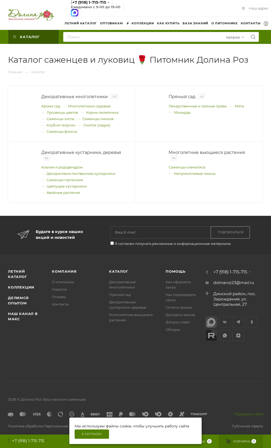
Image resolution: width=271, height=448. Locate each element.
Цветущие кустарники (67, 186)
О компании (63, 282)
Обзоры (173, 329)
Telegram (238, 322)
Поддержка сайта (248, 414)
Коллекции (21, 287)
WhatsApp (225, 335)
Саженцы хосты (60, 119)
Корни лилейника (102, 112)
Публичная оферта (247, 426)
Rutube (211, 335)
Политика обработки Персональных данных (45, 426)
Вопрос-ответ (178, 322)
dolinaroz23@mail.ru (233, 282)
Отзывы (59, 297)
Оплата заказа (179, 307)
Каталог (118, 271)
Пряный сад (120, 294)
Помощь (176, 271)
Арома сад (50, 106)
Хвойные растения (63, 192)
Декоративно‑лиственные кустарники (81, 173)
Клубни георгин (61, 125)
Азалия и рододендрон (62, 167)
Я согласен (92, 434)
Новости (59, 289)
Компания (64, 271)
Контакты (60, 304)
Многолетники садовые (89, 106)
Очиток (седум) (96, 125)
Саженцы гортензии (65, 180)
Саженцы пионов (98, 119)
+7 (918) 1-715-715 (230, 272)
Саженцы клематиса (187, 167)
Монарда (182, 112)
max (211, 322)
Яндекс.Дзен (238, 335)
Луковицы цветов (62, 112)
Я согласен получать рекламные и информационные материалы (173, 243)
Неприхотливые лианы (194, 173)
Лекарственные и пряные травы (198, 106)
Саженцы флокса (62, 131)
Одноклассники (252, 322)
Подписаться (230, 232)
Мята (239, 106)
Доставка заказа (180, 315)
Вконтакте (225, 322)
